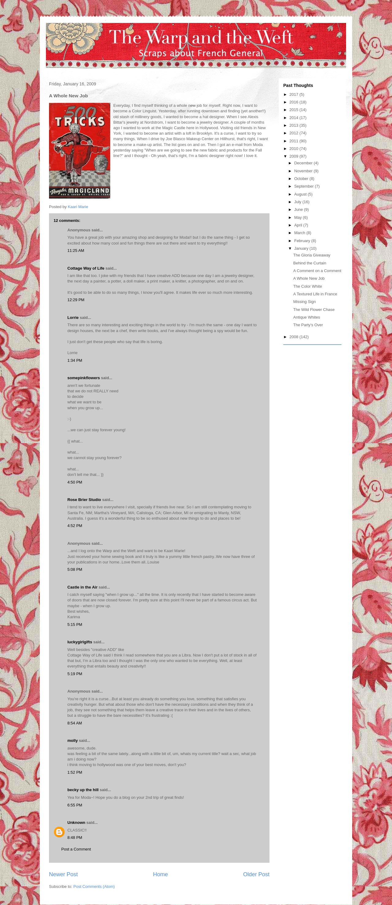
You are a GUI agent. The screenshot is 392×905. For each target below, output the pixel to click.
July (298, 202)
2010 (294, 148)
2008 (294, 337)
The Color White (307, 286)
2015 (294, 109)
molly (72, 740)
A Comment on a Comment (317, 270)
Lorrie (73, 317)
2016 (294, 102)
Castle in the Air (82, 587)
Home (160, 874)
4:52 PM (74, 525)
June (299, 209)
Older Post (256, 874)
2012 (294, 133)
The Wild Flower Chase (313, 309)
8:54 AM (74, 723)
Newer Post (63, 874)
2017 (294, 94)
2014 (294, 117)
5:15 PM (74, 624)
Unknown (76, 822)
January (302, 248)
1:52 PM (74, 772)
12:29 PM (76, 299)
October (302, 178)
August (301, 194)
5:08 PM (74, 569)
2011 (294, 141)
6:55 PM (74, 805)
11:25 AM (75, 250)
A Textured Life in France (315, 294)
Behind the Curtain (309, 263)
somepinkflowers (83, 378)
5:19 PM (74, 673)
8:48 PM (74, 837)
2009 (294, 156)
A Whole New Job (309, 278)
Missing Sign (304, 301)
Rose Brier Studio (84, 499)
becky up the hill (83, 789)
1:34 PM (74, 360)
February (302, 240)
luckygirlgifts (79, 642)
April (298, 225)
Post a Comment (76, 849)
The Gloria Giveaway (311, 255)
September (304, 186)
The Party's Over (308, 325)
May (298, 217)
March (300, 232)
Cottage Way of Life (85, 268)
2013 (294, 125)
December (304, 163)
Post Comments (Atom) (94, 886)
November (304, 171)
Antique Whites (306, 317)
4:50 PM (74, 482)
